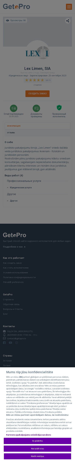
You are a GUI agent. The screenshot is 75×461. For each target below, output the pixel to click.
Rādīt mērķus (37, 456)
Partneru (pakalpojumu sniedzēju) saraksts (28, 435)
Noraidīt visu (37, 449)
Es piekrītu (37, 441)
